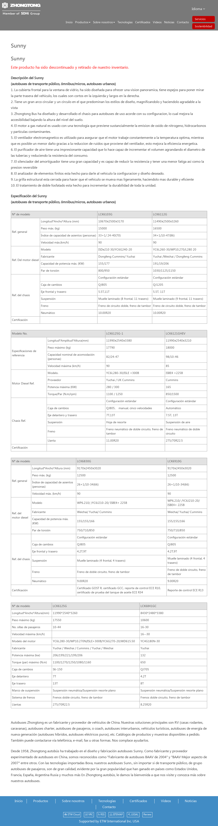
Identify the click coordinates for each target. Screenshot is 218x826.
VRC (89, 814)
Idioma (198, 8)
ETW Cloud (72, 814)
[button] (82, 22)
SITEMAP (116, 814)
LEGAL (133, 814)
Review (147, 814)
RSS (101, 814)
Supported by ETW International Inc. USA (109, 821)
